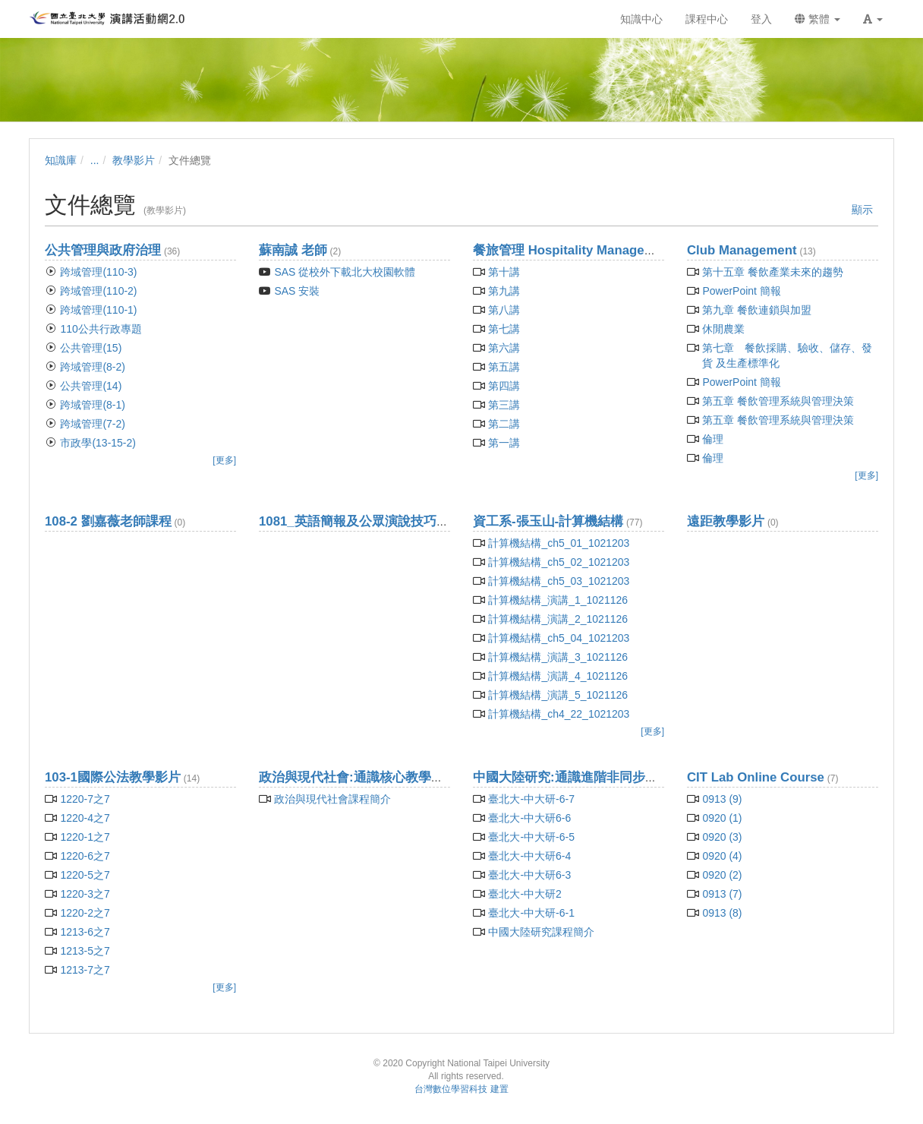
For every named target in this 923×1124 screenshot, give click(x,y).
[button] (873, 19)
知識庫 (61, 160)
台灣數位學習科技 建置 (461, 1089)
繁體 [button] (817, 19)
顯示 (862, 210)
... (94, 160)
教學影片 (133, 160)
